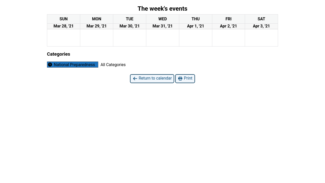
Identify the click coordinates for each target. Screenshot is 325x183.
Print (185, 78)
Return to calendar (152, 78)
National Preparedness (71, 64)
